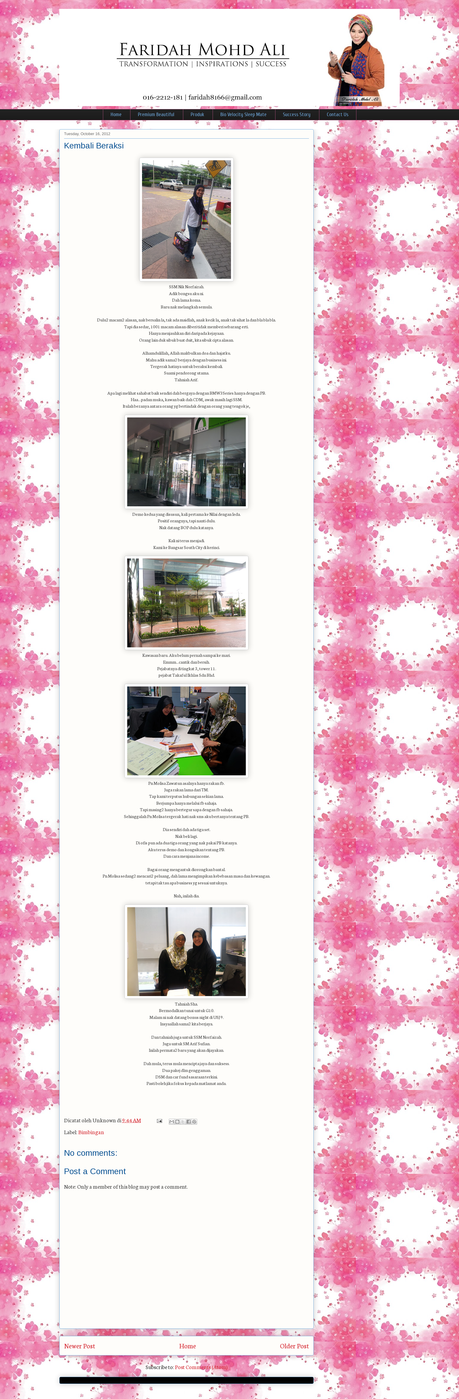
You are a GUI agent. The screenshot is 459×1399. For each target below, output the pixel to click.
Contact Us (337, 114)
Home (116, 114)
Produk (197, 114)
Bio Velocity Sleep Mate (243, 114)
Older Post (294, 1345)
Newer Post (79, 1345)
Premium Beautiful (156, 114)
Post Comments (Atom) (201, 1367)
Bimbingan (91, 1132)
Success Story (296, 114)
